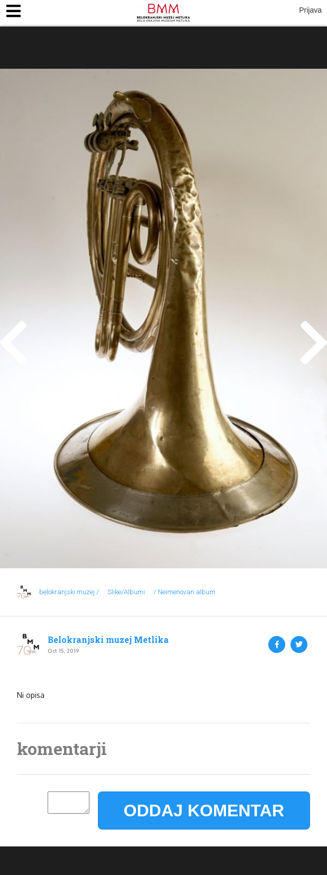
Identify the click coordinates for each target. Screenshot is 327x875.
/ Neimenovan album (184, 592)
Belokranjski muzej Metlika (108, 639)
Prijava (310, 10)
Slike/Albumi (126, 592)
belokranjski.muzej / (69, 592)
